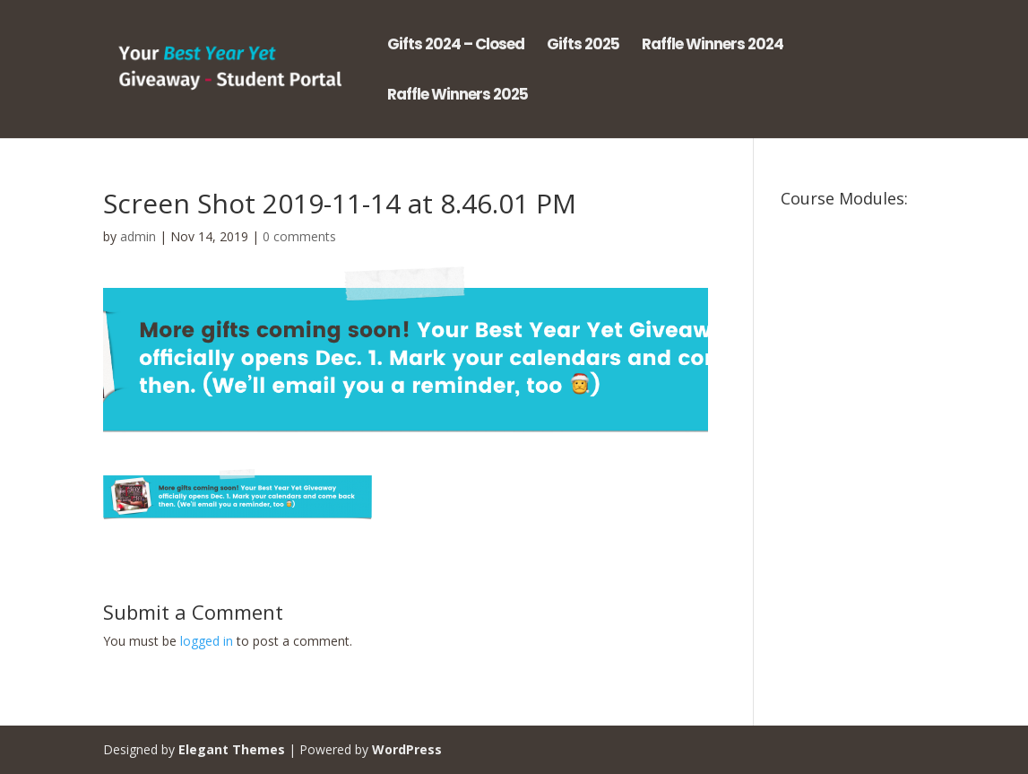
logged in (206, 640)
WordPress (407, 749)
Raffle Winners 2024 (712, 46)
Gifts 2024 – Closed (455, 46)
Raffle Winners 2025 (457, 96)
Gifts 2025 (583, 46)
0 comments (299, 236)
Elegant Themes (231, 749)
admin (138, 236)
